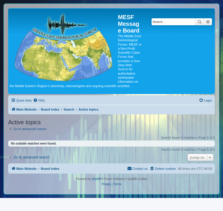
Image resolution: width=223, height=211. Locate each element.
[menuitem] (39, 100)
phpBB (96, 179)
